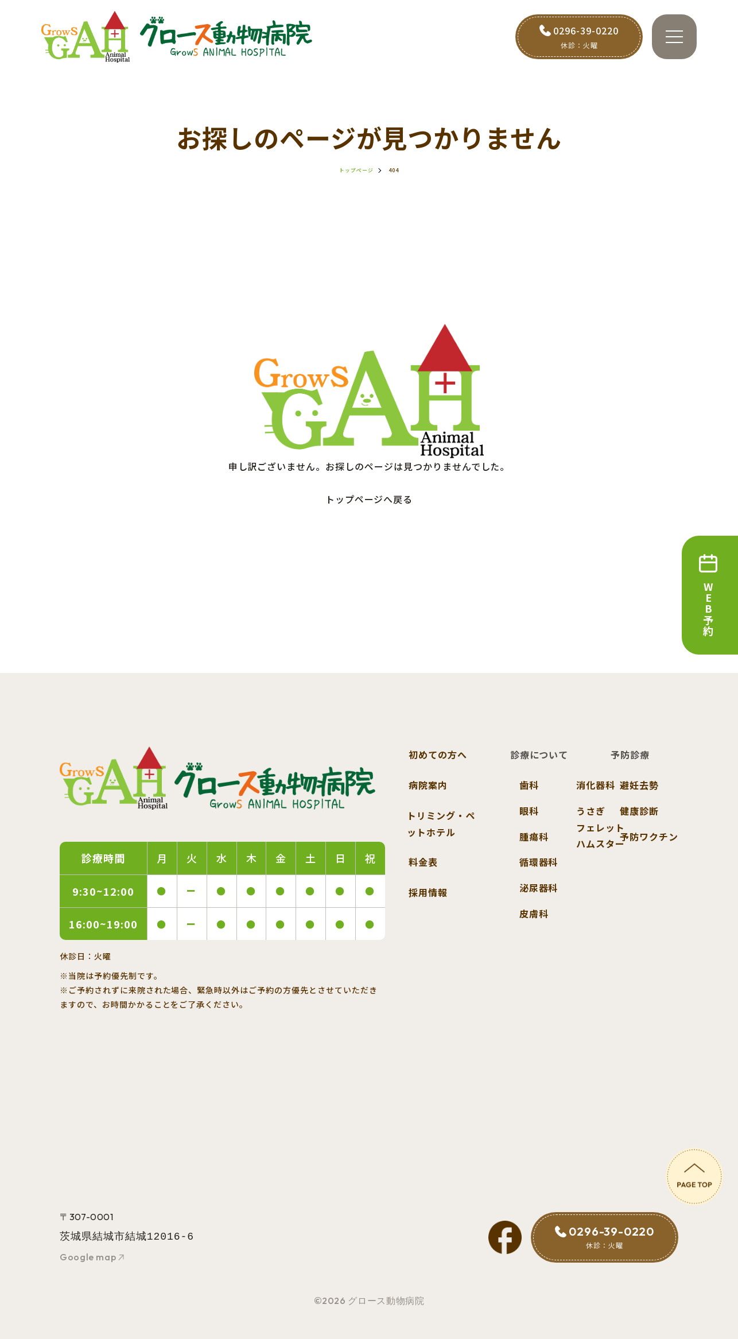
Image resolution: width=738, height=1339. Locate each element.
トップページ (356, 170)
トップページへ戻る (369, 499)
